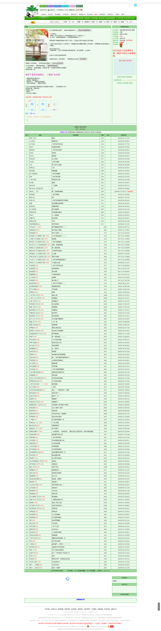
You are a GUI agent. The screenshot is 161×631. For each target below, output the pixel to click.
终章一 (31, 550)
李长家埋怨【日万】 (35, 508)
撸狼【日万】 (33, 307)
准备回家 (32, 408)
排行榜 (50, 14)
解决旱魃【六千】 (34, 310)
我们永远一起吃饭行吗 (36, 188)
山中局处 (32, 144)
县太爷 (31, 156)
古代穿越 (94, 18)
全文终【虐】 (33, 562)
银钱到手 (32, 150)
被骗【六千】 (33, 322)
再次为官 (32, 523)
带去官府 (32, 351)
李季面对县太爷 (34, 381)
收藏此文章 (63, 132)
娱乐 (123, 14)
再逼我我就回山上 (34, 224)
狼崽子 (31, 336)
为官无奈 (32, 357)
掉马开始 (32, 369)
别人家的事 (32, 209)
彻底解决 (32, 470)
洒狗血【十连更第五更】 (36, 248)
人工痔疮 (32, 277)
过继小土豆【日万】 (35, 499)
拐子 (30, 541)
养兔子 (31, 215)
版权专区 (74, 14)
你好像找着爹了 (34, 286)
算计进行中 (32, 345)
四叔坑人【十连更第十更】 (37, 262)
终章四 (31, 559)
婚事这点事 (32, 221)
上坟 (30, 165)
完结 (132, 18)
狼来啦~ (31, 502)
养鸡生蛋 (32, 159)
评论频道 (58, 14)
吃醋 (30, 203)
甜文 (47, 97)
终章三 (31, 556)
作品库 (44, 14)
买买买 (31, 153)
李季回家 (32, 437)
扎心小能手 (32, 387)
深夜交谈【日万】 (34, 402)
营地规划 (32, 493)
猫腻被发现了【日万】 (36, 405)
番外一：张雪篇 (34, 565)
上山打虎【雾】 (34, 485)
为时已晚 (32, 526)
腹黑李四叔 (32, 212)
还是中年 (32, 553)
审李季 (31, 354)
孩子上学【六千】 (34, 319)
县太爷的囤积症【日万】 (36, 461)
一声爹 (31, 419)
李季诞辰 (32, 511)
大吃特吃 (32, 265)
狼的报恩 (32, 271)
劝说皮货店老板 (34, 479)
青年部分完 (32, 547)
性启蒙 (31, 182)
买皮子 (31, 147)
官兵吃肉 (32, 455)
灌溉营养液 (79, 132)
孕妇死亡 (32, 458)
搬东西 (31, 482)
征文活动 (90, 14)
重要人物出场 (33, 325)
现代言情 (80, 18)
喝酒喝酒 (32, 274)
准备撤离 (32, 476)
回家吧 (31, 399)
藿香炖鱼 (32, 206)
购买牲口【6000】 (34, 331)
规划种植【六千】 (34, 316)
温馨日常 (32, 218)
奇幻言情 (101, 18)
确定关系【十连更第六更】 (37, 251)
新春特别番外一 (34, 431)
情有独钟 (35, 97)
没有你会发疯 (33, 535)
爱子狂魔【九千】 (34, 464)
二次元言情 (120, 18)
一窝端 (31, 544)
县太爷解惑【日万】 (35, 496)
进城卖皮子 (32, 230)
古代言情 (73, 18)
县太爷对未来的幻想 (35, 390)
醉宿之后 (32, 197)
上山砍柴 (32, 141)
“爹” (30, 520)
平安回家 (32, 360)
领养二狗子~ (33, 138)
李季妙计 (32, 292)
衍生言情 (127, 18)
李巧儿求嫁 (32, 289)
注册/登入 (111, 14)
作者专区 (66, 14)
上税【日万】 (33, 301)
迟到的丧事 (32, 434)
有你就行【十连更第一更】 (37, 236)
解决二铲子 (32, 467)
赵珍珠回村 (32, 283)
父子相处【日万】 (34, 505)
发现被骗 (32, 348)
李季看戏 (32, 416)
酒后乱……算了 (34, 191)
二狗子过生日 (33, 538)
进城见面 (32, 443)
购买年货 (32, 185)
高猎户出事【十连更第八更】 (38, 256)
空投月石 (87, 132)
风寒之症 (32, 200)
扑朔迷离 (32, 268)
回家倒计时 (32, 413)
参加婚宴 (32, 171)
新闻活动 (82, 14)
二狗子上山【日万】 (35, 298)
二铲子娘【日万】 (34, 295)
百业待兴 (32, 532)
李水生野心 (32, 339)
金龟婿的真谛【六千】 (36, 333)
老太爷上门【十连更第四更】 (38, 245)
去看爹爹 (32, 375)
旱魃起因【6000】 (34, 313)
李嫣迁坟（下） (34, 428)
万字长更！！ (33, 227)
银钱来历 (32, 411)
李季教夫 (32, 328)
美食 (44, 97)
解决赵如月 (32, 393)
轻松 (50, 97)
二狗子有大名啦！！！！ (36, 384)
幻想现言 (87, 18)
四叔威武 (32, 280)
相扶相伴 (32, 491)
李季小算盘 (32, 342)
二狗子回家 (32, 446)
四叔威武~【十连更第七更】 (38, 253)
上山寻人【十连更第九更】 (37, 259)
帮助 (118, 14)
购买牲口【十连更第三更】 (37, 242)
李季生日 (32, 168)
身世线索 (32, 233)
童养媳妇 (32, 194)
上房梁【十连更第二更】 (36, 239)
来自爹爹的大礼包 (34, 452)
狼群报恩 (32, 517)
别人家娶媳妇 (33, 173)
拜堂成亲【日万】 (34, 304)
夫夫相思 (32, 440)
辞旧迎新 (32, 514)
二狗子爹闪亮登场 (34, 372)
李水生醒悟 (32, 366)
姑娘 (30, 176)
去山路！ (32, 162)
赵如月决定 (32, 396)
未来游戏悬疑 (110, 18)
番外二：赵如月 (34, 568)
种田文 (41, 97)
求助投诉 (102, 14)
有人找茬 (32, 363)
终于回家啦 (32, 449)
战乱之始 (32, 473)
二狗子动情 (32, 179)
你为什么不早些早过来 (36, 378)
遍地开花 (32, 529)
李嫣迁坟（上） (34, 422)
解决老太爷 (32, 425)
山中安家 (32, 488)
